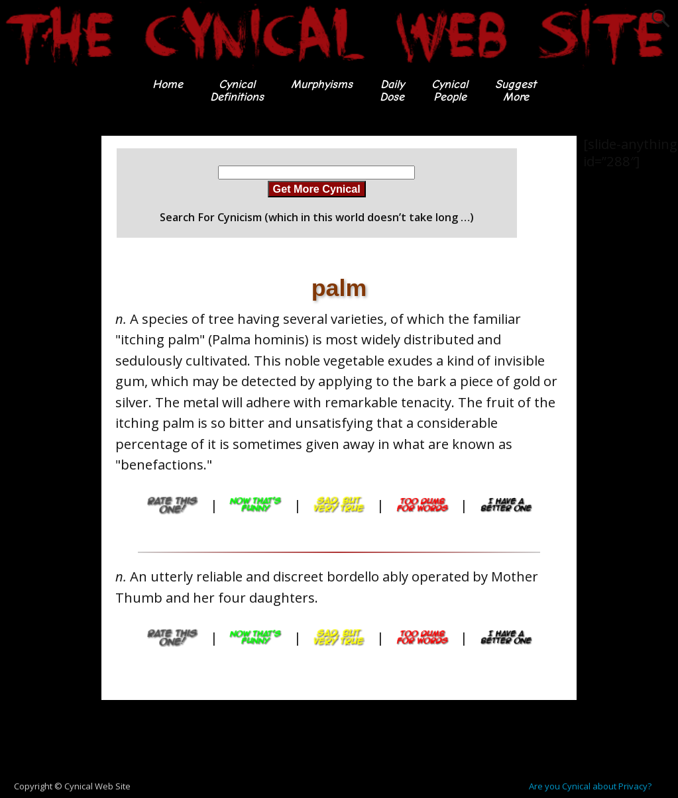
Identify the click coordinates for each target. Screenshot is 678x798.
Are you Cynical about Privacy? (590, 786)
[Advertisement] (339, 740)
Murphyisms (322, 84)
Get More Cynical (317, 189)
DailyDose (392, 90)
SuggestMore (515, 90)
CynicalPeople (449, 90)
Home (167, 84)
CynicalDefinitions (237, 90)
